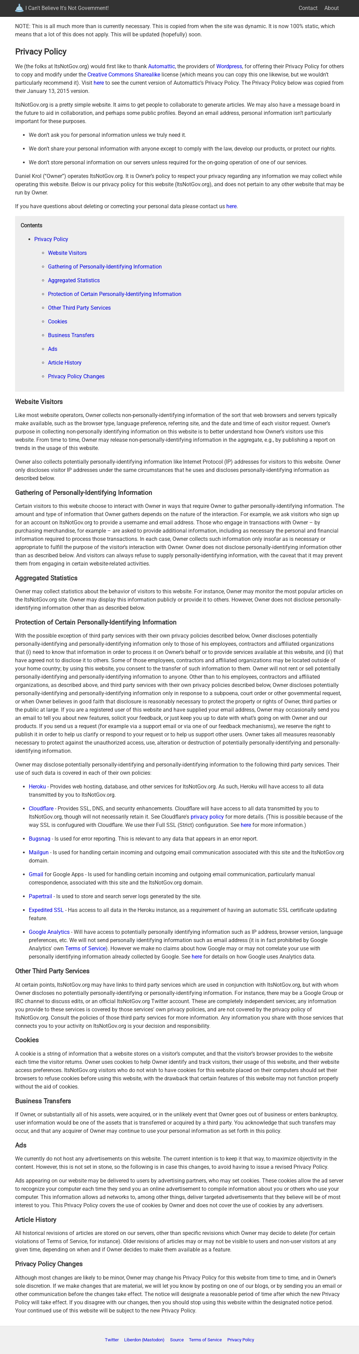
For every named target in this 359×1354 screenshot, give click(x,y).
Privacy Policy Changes (76, 376)
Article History (65, 362)
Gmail (36, 874)
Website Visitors (67, 253)
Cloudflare (41, 808)
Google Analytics (49, 932)
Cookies (57, 321)
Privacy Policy (51, 239)
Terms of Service (85, 948)
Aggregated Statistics (74, 280)
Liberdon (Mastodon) (144, 1339)
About (331, 8)
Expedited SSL (46, 910)
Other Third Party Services (79, 308)
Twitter (112, 1339)
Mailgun (39, 852)
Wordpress (229, 66)
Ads (52, 349)
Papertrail (40, 896)
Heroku (37, 786)
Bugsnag (39, 838)
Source (177, 1339)
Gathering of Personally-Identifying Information (105, 266)
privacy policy (207, 816)
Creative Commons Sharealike (123, 74)
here (99, 83)
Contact (308, 8)
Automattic (161, 66)
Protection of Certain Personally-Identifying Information (114, 294)
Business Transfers (71, 335)
